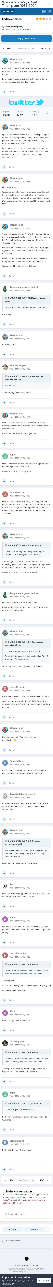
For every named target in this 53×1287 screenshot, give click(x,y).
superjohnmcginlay (14, 26)
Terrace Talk (25, 29)
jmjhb (34, 545)
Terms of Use (8, 1283)
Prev (9, 48)
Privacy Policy (21, 1265)
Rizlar (34, 1103)
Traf (34, 964)
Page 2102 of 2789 (26, 48)
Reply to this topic (26, 38)
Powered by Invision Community (26, 1271)
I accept (44, 1280)
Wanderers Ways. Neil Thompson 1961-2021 (19, 4)
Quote (11, 92)
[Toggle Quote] (6, 298)
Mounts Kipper (38, 298)
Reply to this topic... (15, 1214)
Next (43, 48)
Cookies (34, 1265)
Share (12, 1229)
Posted (20, 62)
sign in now (16, 1197)
